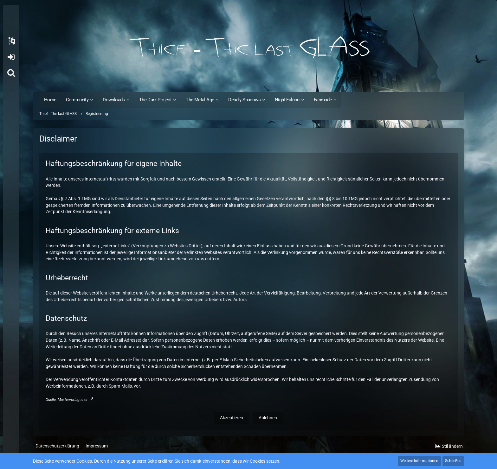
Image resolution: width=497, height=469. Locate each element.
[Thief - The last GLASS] (248, 47)
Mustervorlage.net (72, 399)
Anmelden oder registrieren (11, 57)
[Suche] (11, 73)
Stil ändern (452, 446)
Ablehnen (268, 417)
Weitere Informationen (419, 461)
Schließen (453, 461)
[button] (11, 41)
